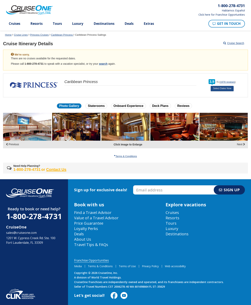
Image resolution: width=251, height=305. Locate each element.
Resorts (36, 23)
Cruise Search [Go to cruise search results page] (233, 43)
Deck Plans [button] (160, 105)
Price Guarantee (88, 223)
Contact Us (56, 169)
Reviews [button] (183, 105)
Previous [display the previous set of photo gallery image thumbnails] (12, 144)
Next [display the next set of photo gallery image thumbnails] (241, 144)
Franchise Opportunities (91, 260)
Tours (57, 23)
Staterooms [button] (96, 105)
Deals (129, 23)
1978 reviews (227, 82)
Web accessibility (175, 266)
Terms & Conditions (125, 156)
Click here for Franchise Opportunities (221, 14)
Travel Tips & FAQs (91, 244)
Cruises (14, 23)
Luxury (77, 23)
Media (78, 266)
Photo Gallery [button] (69, 105)
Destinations (104, 23)
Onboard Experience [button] (128, 105)
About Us (82, 239)
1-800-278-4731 (34, 216)
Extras (149, 23)
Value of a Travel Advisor (96, 217)
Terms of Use (127, 266)
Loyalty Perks (86, 228)
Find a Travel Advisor (93, 212)
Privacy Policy (150, 266)
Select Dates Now (222, 88)
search (103, 63)
